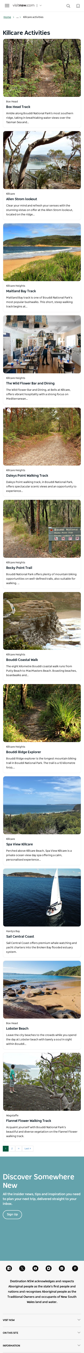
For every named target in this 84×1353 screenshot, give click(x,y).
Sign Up (12, 1214)
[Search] (68, 7)
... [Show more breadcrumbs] (18, 17)
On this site (42, 1333)
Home (9, 17)
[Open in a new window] (42, 68)
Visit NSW (42, 1320)
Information (42, 1346)
